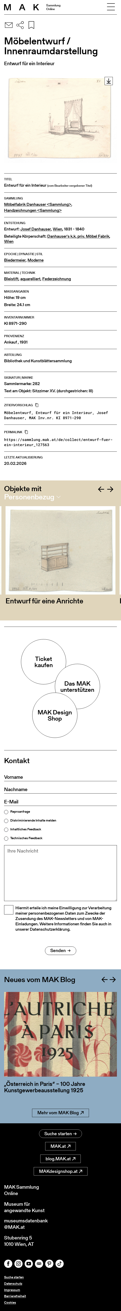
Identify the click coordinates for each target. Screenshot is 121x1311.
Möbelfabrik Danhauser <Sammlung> (37, 204)
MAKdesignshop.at (60, 1171)
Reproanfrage (20, 811)
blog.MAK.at (60, 1158)
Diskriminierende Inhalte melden (33, 820)
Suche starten (60, 1133)
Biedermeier (15, 260)
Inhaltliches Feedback (25, 829)
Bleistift (11, 278)
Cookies (10, 1302)
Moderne (36, 260)
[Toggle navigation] (111, 7)
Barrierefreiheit (15, 1296)
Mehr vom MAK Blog (60, 1113)
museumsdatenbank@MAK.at (26, 1224)
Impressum (12, 1290)
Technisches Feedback (26, 838)
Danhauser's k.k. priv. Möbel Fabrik (78, 236)
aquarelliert (30, 278)
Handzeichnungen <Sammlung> (33, 210)
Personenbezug (29, 497)
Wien (57, 229)
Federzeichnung (56, 278)
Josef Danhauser (35, 229)
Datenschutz (13, 1283)
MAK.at (60, 1146)
